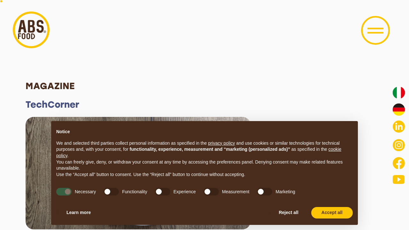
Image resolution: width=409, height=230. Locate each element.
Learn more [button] (78, 212)
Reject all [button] (288, 212)
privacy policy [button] (221, 143)
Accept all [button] (332, 212)
